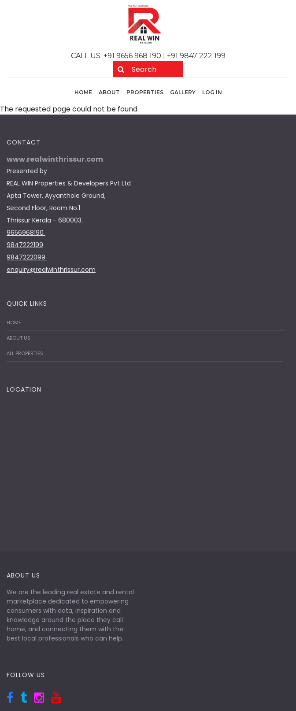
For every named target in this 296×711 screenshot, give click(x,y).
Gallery (183, 92)
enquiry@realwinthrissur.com (51, 269)
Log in (212, 92)
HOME (14, 322)
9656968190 (26, 232)
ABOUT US (18, 337)
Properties (144, 92)
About (109, 92)
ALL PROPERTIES (25, 353)
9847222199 (25, 245)
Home (83, 92)
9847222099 (27, 257)
